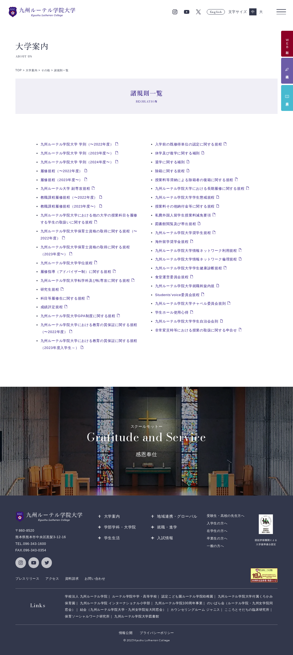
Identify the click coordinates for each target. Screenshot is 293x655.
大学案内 (112, 516)
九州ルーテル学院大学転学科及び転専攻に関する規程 (85, 281)
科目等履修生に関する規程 (63, 298)
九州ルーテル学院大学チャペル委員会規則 (190, 303)
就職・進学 (167, 527)
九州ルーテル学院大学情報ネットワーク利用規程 (196, 251)
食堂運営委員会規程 (172, 277)
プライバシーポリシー (157, 633)
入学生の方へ (217, 523)
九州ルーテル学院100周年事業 (178, 603)
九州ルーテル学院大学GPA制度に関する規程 (78, 316)
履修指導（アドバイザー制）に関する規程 (76, 272)
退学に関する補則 (170, 162)
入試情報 (165, 538)
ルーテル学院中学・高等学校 (134, 597)
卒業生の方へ (217, 538)
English (216, 11)
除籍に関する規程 (170, 171)
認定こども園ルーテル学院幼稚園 (187, 597)
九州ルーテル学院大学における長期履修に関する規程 (200, 188)
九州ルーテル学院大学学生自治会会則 (186, 321)
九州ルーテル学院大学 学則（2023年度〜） (77, 153)
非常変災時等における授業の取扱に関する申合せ (196, 330)
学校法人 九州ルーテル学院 (86, 597)
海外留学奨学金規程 (172, 242)
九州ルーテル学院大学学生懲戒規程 (185, 197)
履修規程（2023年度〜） (62, 180)
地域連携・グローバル (177, 516)
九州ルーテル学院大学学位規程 (67, 263)
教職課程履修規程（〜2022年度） (69, 197)
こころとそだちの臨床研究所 (247, 610)
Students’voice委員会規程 (177, 295)
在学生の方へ (217, 531)
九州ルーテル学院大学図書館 (136, 616)
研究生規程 (50, 289)
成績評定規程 (52, 307)
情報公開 (126, 633)
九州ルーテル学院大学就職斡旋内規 (185, 286)
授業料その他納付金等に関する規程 (185, 206)
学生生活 (112, 538)
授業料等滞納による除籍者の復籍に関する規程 (194, 180)
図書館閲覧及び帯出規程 (175, 224)
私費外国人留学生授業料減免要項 (183, 215)
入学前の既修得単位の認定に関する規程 (188, 144)
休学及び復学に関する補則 (177, 153)
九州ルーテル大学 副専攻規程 (65, 188)
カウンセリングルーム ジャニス (195, 610)
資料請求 (72, 579)
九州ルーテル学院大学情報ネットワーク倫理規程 (196, 259)
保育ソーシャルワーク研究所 (87, 616)
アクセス (52, 579)
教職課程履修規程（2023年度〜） (69, 206)
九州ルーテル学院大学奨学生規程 (183, 233)
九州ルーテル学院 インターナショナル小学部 (115, 603)
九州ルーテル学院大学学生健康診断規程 (188, 268)
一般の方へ (215, 546)
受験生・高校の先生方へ (226, 516)
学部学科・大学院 (120, 527)
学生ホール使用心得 (172, 312)
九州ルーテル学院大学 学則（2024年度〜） (77, 162)
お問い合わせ (95, 579)
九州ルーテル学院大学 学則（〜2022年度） (77, 144)
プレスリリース (27, 579)
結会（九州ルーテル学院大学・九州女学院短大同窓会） (123, 610)
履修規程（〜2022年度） (62, 171)
